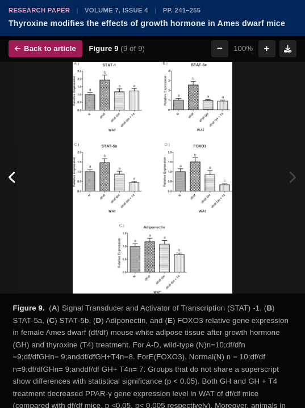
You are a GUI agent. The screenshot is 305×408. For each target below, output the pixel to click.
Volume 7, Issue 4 (116, 10)
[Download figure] (287, 48)
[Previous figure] (13, 178)
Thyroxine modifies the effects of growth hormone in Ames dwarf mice (147, 23)
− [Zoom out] (220, 48)
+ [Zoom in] (267, 48)
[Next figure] (292, 178)
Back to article (45, 48)
